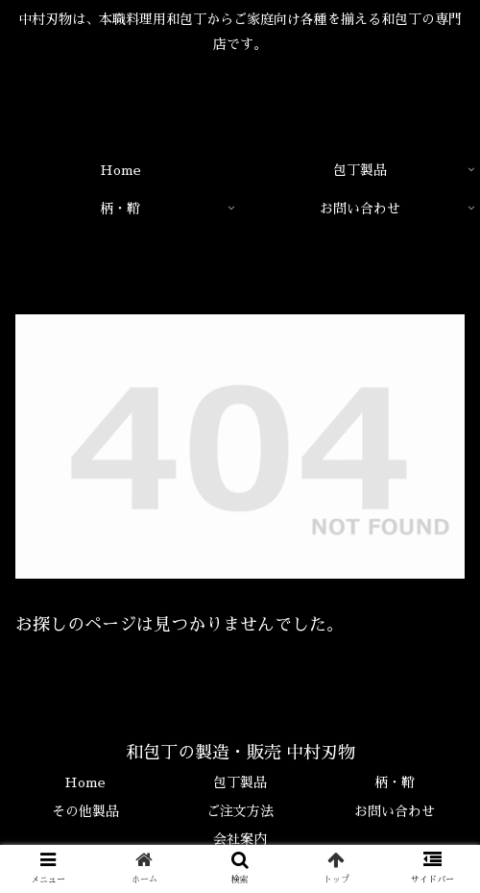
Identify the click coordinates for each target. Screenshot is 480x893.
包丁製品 (240, 782)
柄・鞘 (394, 782)
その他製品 (85, 811)
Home (85, 782)
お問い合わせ (394, 811)
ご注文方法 (240, 811)
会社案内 (240, 839)
